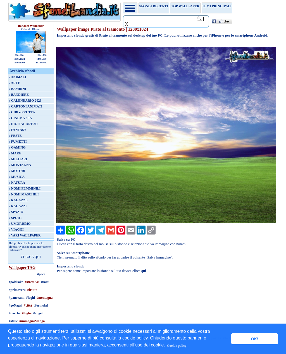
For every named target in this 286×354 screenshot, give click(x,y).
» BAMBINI (17, 89)
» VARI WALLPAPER (25, 235)
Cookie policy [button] (177, 346)
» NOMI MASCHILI (24, 194)
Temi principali (216, 6)
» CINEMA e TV (21, 118)
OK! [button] (254, 339)
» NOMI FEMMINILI (25, 188)
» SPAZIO (16, 212)
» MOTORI (17, 171)
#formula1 (41, 305)
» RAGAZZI (18, 206)
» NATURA (17, 183)
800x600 (19, 55)
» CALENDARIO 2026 (25, 100)
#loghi (30, 298)
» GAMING (17, 147)
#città (28, 305)
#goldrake (16, 282)
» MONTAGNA (20, 165)
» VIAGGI (16, 229)
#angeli (38, 313)
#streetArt (32, 282)
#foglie (27, 313)
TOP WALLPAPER (185, 6)
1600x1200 (19, 62)
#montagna (45, 298)
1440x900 (41, 59)
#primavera (17, 290)
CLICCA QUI (31, 257)
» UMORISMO (20, 224)
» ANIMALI (17, 77)
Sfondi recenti (153, 6)
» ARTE (14, 83)
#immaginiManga (32, 321)
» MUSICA (17, 177)
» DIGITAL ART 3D (23, 124)
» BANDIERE (19, 95)
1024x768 (41, 55)
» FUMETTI (18, 141)
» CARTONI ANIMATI (25, 106)
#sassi (45, 282)
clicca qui (139, 271)
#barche (14, 313)
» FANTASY (18, 130)
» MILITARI (18, 159)
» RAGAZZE (18, 200)
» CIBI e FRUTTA (22, 112)
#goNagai (15, 305)
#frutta (32, 290)
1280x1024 (19, 59)
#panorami (17, 298)
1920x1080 (41, 62)
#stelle (13, 321)
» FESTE (15, 136)
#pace (41, 274)
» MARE (15, 153)
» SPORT (15, 218)
